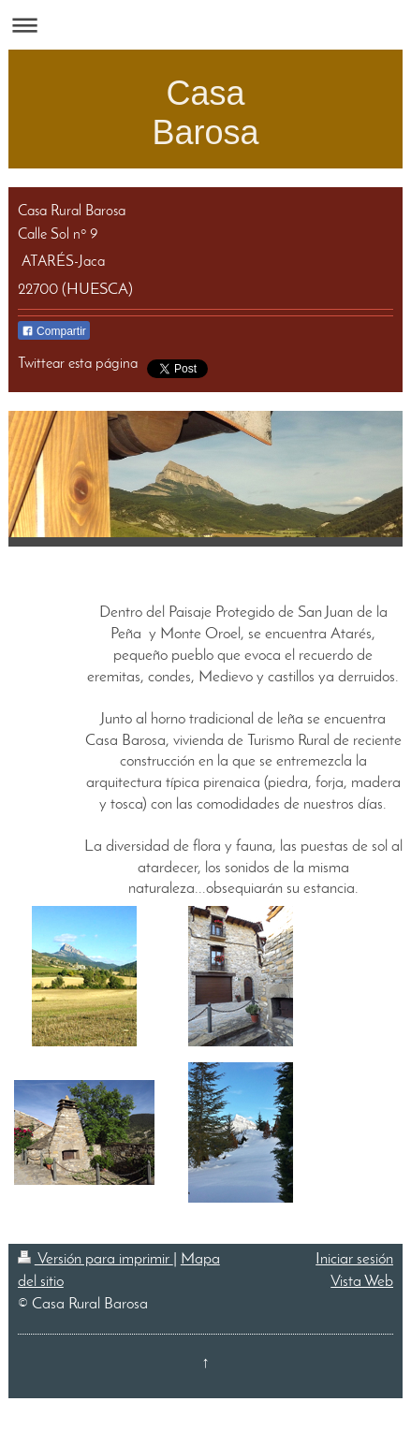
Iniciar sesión (354, 1259)
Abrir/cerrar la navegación (205, 25)
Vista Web (361, 1282)
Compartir (54, 331)
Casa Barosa (205, 113)
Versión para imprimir (95, 1259)
